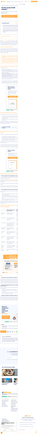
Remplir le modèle (13, 96)
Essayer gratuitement (34, 1)
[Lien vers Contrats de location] (5, 398)
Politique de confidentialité (17, 359)
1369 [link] (10, 58)
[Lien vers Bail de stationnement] (5, 406)
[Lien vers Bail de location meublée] (5, 400)
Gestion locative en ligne (4, 5)
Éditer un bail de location (9, 16)
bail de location (5, 40)
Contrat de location (12, 5)
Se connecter (28, 1)
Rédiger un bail (12, 157)
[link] (14, 110)
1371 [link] (12, 58)
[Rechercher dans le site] (25, 1)
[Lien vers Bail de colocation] (5, 405)
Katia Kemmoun (8, 336)
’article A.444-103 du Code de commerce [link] (12, 179)
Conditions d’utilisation (24, 359)
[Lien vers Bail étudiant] (5, 403)
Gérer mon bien (32, 54)
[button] (12, 38)
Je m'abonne (22, 127)
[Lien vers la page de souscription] (13, 103)
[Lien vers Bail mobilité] (5, 402)
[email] (15, 127)
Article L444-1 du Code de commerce (14, 328)
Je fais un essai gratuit (6, 317)
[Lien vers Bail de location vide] (5, 401)
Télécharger (32, 65)
